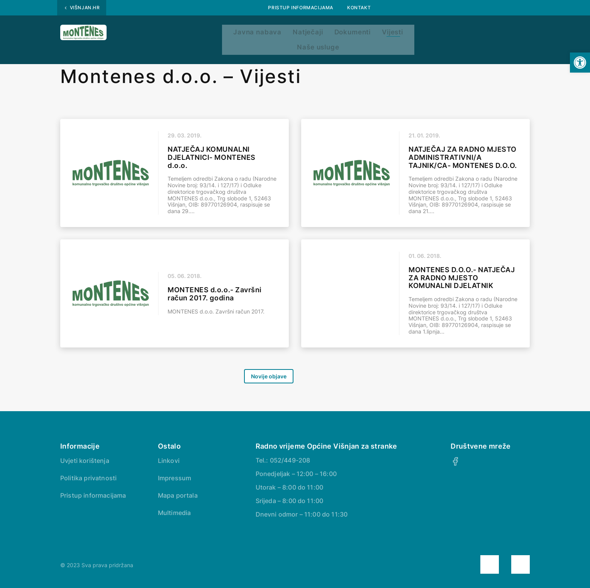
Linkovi (169, 460)
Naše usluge (431, 34)
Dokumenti (324, 34)
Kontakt (359, 7)
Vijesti (376, 34)
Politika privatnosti (88, 478)
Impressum (174, 478)
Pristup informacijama (300, 7)
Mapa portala (178, 495)
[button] (580, 63)
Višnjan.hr (85, 7)
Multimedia (174, 513)
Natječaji (268, 34)
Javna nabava (207, 34)
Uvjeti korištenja (84, 460)
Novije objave (269, 376)
